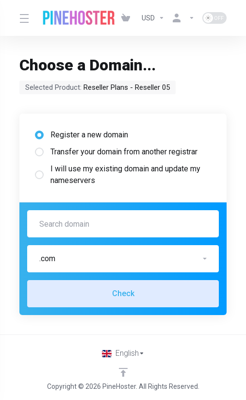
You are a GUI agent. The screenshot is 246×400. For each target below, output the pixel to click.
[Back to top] (123, 372)
